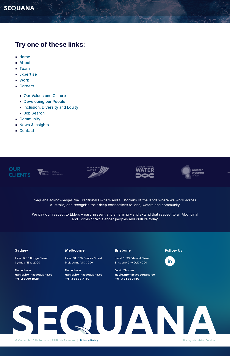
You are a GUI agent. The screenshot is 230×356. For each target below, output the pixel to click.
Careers (26, 86)
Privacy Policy (89, 340)
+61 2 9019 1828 (27, 278)
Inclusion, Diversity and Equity (51, 107)
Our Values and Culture (45, 95)
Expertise (28, 74)
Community (29, 119)
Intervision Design (203, 340)
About (25, 62)
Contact (26, 130)
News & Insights (34, 124)
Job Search (34, 113)
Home (24, 57)
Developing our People (44, 101)
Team (24, 68)
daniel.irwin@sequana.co (33, 274)
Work (24, 80)
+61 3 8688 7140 (77, 278)
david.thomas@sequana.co (135, 274)
